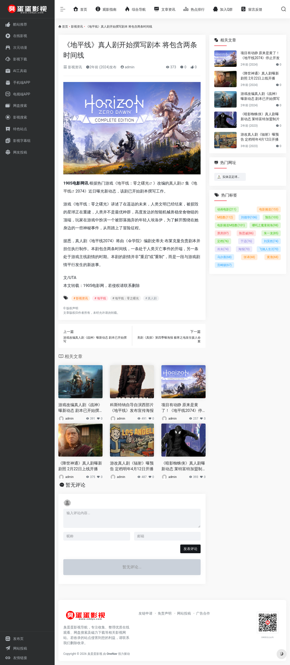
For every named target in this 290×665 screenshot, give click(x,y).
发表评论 (190, 549)
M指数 (225, 217)
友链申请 (145, 613)
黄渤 (272, 257)
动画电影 (226, 209)
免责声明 (165, 613)
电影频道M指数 (231, 225)
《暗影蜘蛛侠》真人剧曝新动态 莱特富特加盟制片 (183, 466)
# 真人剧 (151, 298)
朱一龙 (271, 233)
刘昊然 (271, 241)
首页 (65, 26)
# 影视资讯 (80, 298)
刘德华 (249, 217)
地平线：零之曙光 (133, 183)
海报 (244, 249)
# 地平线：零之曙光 (125, 298)
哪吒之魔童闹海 (265, 225)
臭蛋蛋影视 (94, 654)
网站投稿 (184, 613)
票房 (223, 233)
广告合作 (203, 613)
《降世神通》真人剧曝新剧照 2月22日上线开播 (80, 466)
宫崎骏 (224, 265)
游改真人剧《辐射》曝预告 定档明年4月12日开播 (132, 466)
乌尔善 (224, 257)
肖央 (223, 249)
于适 (246, 241)
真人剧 (175, 183)
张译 (249, 257)
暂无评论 (75, 485)
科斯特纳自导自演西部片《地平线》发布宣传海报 (132, 407)
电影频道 (268, 209)
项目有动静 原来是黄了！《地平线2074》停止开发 (181, 408)
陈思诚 (246, 233)
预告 (271, 217)
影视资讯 (77, 26)
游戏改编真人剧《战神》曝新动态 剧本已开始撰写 (80, 408)
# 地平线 (100, 298)
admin (127, 67)
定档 (223, 241)
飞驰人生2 (268, 249)
